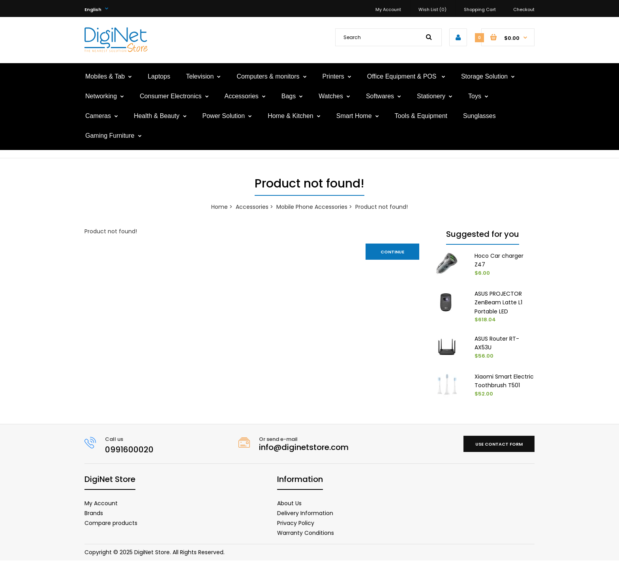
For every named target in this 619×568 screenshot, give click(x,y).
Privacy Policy (295, 530)
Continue (392, 252)
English (92, 9)
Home (219, 207)
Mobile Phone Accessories (311, 207)
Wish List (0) (432, 9)
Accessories (252, 207)
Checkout (524, 9)
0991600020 (129, 456)
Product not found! (381, 207)
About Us (289, 510)
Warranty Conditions (305, 540)
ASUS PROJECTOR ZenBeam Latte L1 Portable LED (498, 302)
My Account (388, 9)
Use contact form (499, 451)
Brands (93, 520)
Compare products (110, 530)
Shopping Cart (480, 9)
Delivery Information (305, 520)
